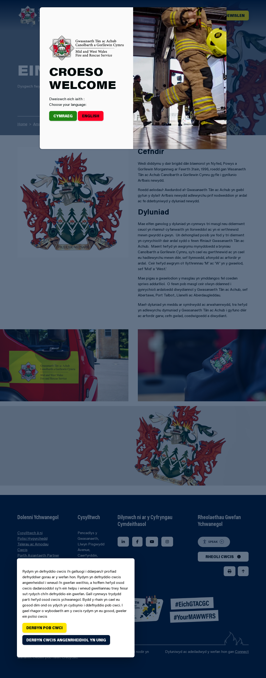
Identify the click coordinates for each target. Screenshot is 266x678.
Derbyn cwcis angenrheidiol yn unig (66, 639)
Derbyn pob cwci (44, 627)
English (90, 115)
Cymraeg (63, 115)
